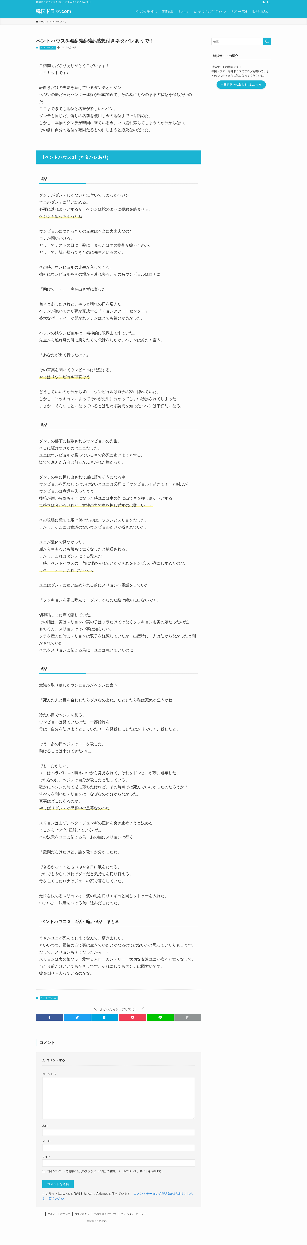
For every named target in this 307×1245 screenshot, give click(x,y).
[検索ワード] (241, 41)
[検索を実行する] (267, 41)
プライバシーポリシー (133, 1214)
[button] (49, 1017)
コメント (49, 1073)
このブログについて (105, 1214)
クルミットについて (59, 1214)
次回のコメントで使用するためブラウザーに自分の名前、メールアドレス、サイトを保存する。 (105, 1171)
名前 (45, 1125)
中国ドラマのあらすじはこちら (241, 84)
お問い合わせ (82, 1214)
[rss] (263, 2)
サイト (46, 1156)
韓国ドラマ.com (53, 11)
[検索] (268, 2)
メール (46, 1141)
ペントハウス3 (48, 47)
